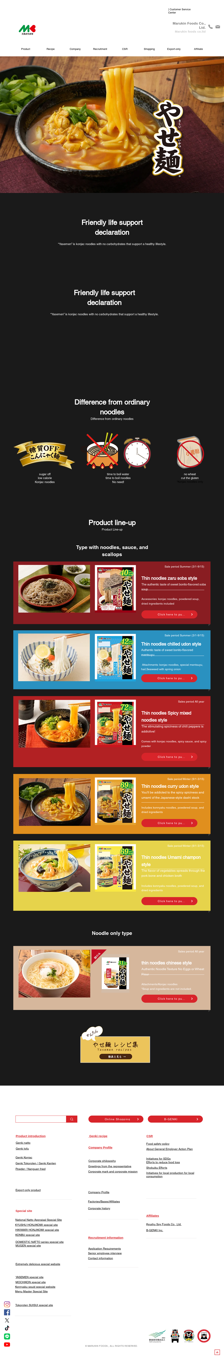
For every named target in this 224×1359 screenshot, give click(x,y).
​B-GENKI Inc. (154, 1230)
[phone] (210, 27)
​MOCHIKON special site (31, 1282)
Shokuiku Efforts (156, 1167)
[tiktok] (7, 1328)
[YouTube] (7, 1344)
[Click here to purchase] (169, 614)
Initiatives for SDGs (158, 1158)
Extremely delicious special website (38, 1264)
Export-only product (28, 1190)
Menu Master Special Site (31, 1291)
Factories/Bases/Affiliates (104, 1201)
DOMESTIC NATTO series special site (40, 1242)
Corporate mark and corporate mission (113, 1171)
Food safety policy (157, 1143)
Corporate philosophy (102, 1160)
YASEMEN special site (30, 1277)
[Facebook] (7, 1312)
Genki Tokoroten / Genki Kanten (36, 1163)
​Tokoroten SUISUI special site (34, 1305)
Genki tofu (22, 1148)
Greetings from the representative (109, 1166)
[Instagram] (7, 1304)
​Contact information (100, 1258)
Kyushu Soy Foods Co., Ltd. (163, 1224)
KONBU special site (27, 1234)
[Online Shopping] (115, 1119)
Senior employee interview (105, 1253)
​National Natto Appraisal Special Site (38, 1219)
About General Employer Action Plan (169, 1149)
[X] (7, 1320)
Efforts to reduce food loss (163, 1162)
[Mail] (217, 27)
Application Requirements (104, 1248)
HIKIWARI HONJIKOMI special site (37, 1229)
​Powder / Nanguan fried (31, 1168)
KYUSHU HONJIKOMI (29, 1224)
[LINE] (7, 1336)
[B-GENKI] (175, 1119)
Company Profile (98, 1192)
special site (50, 1224)
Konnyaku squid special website (35, 1286)
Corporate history (99, 1208)
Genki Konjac (24, 1157)
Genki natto (23, 1142)
